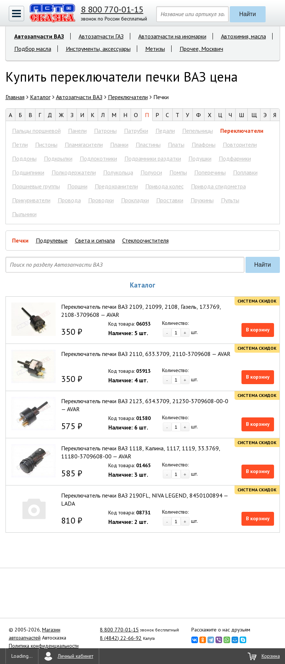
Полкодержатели (74, 172)
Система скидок (257, 301)
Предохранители (116, 186)
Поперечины (210, 172)
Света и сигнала (95, 240)
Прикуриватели (31, 200)
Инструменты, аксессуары (98, 48)
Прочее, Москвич (201, 48)
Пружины (202, 200)
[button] (16, 13)
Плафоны (203, 144)
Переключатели (241, 130)
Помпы (178, 172)
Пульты (230, 200)
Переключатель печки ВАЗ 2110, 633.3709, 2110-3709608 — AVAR (145, 353)
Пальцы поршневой (36, 130)
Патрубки (136, 130)
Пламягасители (84, 144)
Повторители (240, 144)
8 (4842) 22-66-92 (121, 638)
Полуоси (151, 172)
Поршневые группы (36, 186)
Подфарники (235, 158)
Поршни (77, 186)
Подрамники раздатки (152, 158)
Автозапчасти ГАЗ (101, 36)
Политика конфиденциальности (44, 645)
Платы (176, 144)
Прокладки (135, 200)
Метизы (155, 48)
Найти (247, 14)
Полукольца (118, 172)
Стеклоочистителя (145, 240)
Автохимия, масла (243, 36)
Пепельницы (197, 130)
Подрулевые (52, 240)
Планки (119, 144)
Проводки (101, 200)
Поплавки (245, 172)
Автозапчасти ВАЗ (39, 36)
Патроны (105, 130)
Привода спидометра (218, 186)
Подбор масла (32, 48)
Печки (20, 240)
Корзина (271, 656)
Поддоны (24, 158)
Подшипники (28, 172)
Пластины (148, 144)
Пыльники (24, 214)
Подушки (199, 158)
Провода (69, 200)
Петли (20, 144)
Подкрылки (58, 158)
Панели (77, 130)
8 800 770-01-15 (112, 9)
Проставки (169, 200)
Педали (165, 130)
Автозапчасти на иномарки (172, 36)
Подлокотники (98, 158)
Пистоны (46, 144)
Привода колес (164, 186)
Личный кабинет (75, 656)
